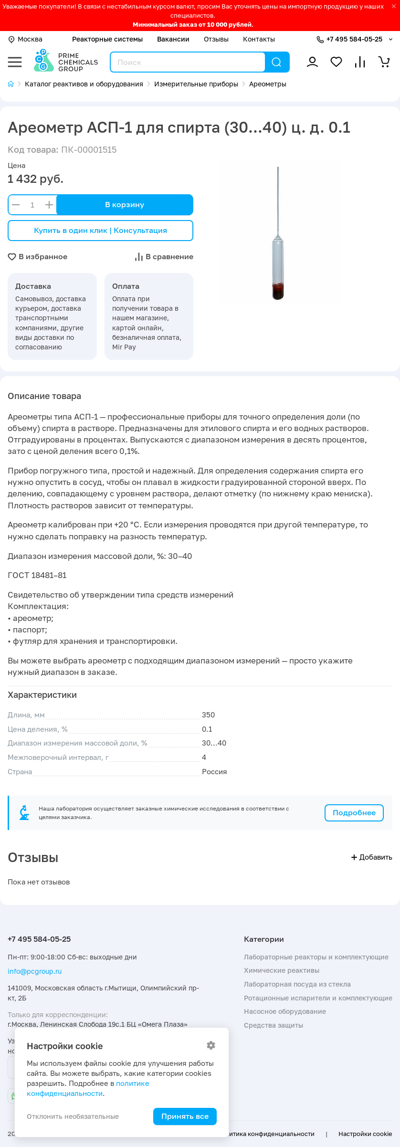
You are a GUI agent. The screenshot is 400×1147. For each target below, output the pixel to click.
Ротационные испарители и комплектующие (318, 998)
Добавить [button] (371, 857)
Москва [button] (25, 39)
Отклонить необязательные (73, 1116)
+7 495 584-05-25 (354, 39)
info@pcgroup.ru (35, 971)
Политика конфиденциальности (266, 1133)
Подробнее (354, 812)
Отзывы (216, 39)
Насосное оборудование (285, 1011)
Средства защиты (273, 1025)
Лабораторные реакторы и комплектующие (316, 957)
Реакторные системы (107, 39)
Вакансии (173, 39)
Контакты (259, 39)
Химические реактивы (281, 970)
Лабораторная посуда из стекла (297, 984)
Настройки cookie (365, 1133)
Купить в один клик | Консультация (100, 230)
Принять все (185, 1116)
